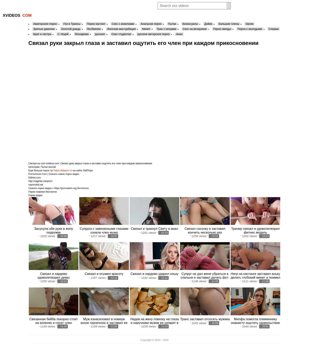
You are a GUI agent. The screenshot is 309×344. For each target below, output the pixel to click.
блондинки (81, 34)
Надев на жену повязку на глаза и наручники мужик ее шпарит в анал (154, 322)
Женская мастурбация (121, 29)
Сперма (274, 29)
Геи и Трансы (71, 23)
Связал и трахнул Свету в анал (154, 228)
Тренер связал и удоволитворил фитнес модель (255, 230)
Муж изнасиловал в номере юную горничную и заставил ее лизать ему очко (104, 322)
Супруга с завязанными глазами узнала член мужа (104, 230)
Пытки (172, 23)
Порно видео (35, 195)
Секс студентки (121, 34)
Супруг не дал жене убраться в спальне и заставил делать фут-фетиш (205, 277)
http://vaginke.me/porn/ (40, 181)
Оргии (249, 23)
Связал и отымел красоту (104, 273)
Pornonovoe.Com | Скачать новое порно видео (53, 174)
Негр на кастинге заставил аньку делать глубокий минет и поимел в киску (255, 277)
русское (100, 34)
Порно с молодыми (249, 29)
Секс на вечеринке (195, 29)
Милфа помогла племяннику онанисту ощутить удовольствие (255, 321)
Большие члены (229, 23)
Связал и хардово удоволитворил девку (53, 275)
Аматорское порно (45, 23)
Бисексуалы (190, 23)
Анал (179, 34)
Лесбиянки (94, 29)
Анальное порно (151, 23)
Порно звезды (222, 29)
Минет (146, 29)
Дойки (208, 23)
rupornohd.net (35, 184)
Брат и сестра (42, 34)
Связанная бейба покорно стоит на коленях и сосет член (53, 321)
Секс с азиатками (123, 23)
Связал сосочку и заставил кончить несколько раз (204, 230)
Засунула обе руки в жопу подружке (53, 230)
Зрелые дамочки (44, 29)
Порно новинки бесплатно (42, 191)
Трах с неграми (166, 29)
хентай (52, 167)
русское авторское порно (153, 34)
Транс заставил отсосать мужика (205, 319)
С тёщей (63, 34)
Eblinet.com (34, 177)
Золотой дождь (70, 29)
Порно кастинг (96, 23)
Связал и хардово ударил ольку (154, 273)
